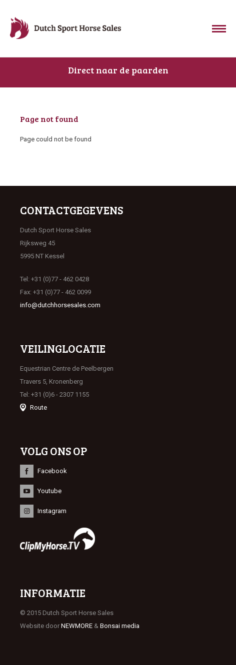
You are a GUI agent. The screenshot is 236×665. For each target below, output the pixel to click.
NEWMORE (76, 626)
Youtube (50, 491)
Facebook (52, 471)
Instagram (52, 511)
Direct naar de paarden (118, 70)
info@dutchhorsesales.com (60, 305)
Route (38, 407)
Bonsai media (120, 626)
